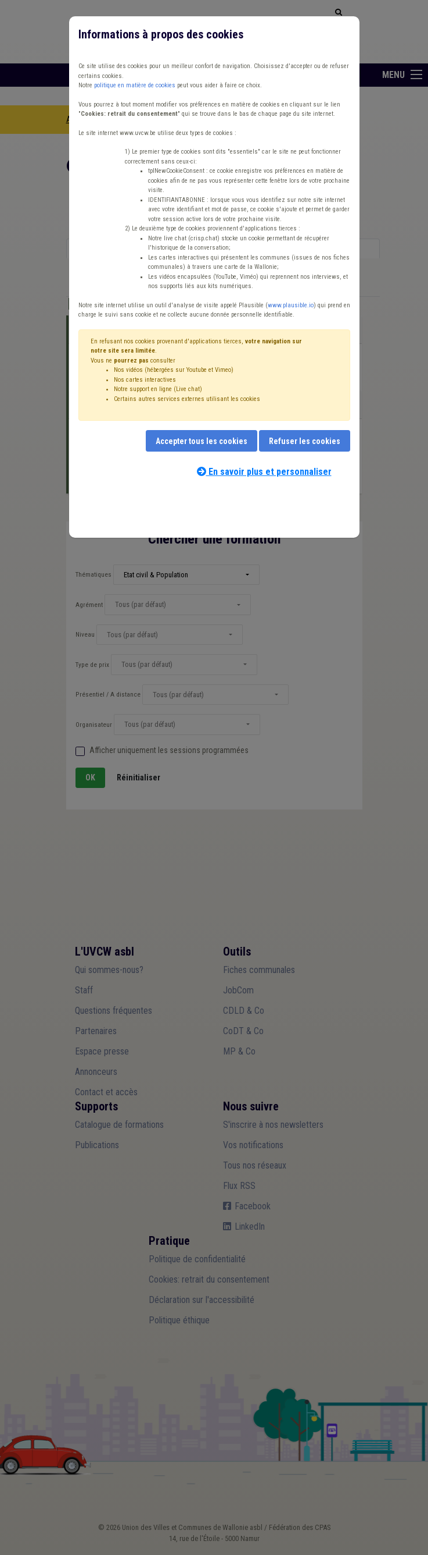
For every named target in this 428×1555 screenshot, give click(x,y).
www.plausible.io (291, 305)
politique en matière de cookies (134, 85)
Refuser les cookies (304, 441)
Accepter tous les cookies (201, 441)
